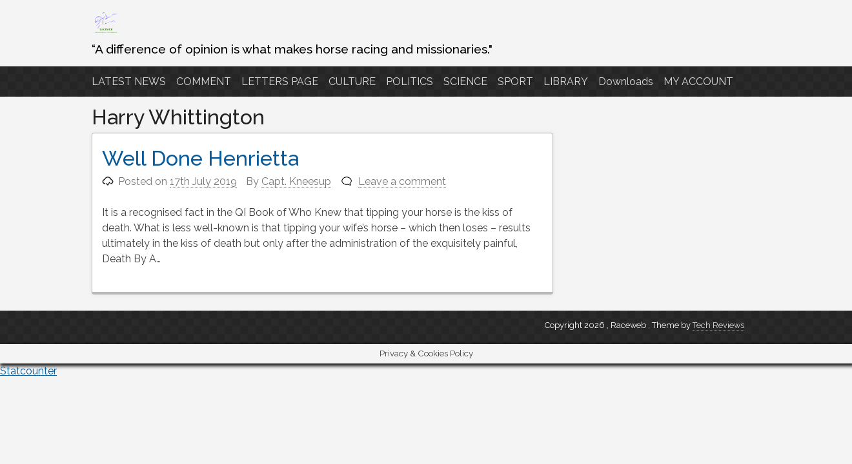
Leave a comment (402, 181)
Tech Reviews (718, 325)
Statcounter (28, 371)
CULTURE (352, 81)
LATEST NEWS (129, 81)
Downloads (625, 81)
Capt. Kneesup (296, 181)
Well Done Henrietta (200, 158)
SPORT (515, 81)
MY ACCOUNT (698, 81)
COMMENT (203, 81)
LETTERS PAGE (279, 81)
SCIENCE (465, 81)
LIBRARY (565, 81)
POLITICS (409, 81)
